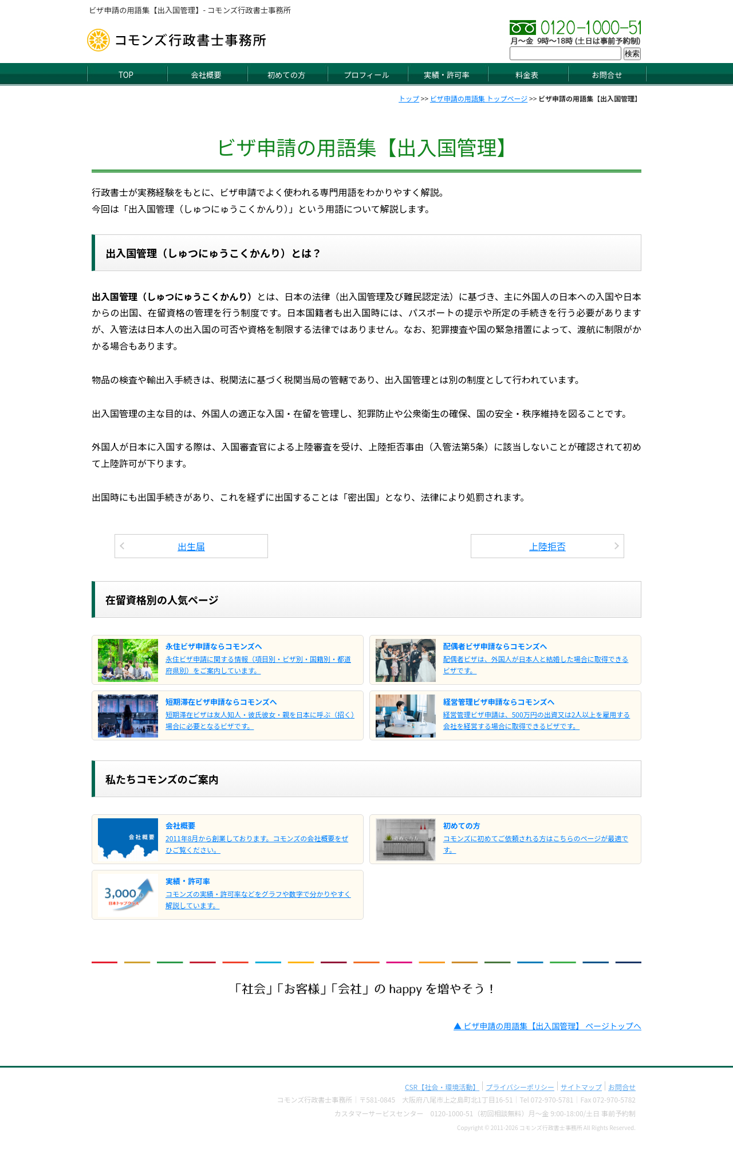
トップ (409, 98)
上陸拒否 (547, 546)
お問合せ (607, 74)
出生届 (191, 546)
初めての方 (286, 74)
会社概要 (206, 74)
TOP (126, 74)
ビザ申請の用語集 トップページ (478, 98)
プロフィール (366, 74)
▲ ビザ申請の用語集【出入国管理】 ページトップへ (547, 1025)
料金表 (526, 74)
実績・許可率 (447, 74)
